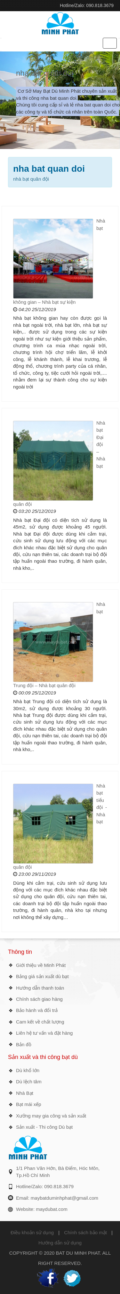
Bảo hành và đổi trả (37, 1010)
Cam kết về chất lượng (40, 1021)
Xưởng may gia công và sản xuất (51, 1115)
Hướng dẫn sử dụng (60, 1242)
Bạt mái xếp (28, 1104)
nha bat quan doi (44, 73)
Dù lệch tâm (29, 1081)
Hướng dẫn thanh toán (40, 988)
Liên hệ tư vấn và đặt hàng (44, 1033)
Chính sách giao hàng (39, 999)
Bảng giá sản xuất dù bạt (42, 976)
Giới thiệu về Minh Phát (41, 965)
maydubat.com (51, 1209)
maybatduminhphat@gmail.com (64, 1198)
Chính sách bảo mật (85, 1232)
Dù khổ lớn (27, 1070)
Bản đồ (23, 1044)
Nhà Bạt (24, 1093)
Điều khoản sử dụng (32, 1232)
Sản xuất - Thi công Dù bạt (44, 1127)
